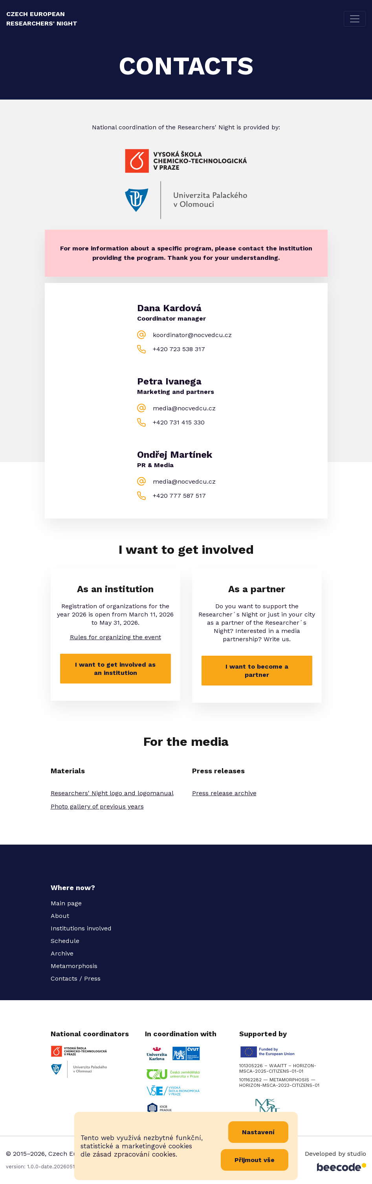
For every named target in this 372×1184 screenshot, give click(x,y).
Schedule (65, 941)
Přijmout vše (255, 1160)
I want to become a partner (256, 670)
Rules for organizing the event (115, 637)
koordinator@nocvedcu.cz (192, 335)
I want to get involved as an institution (115, 668)
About (60, 915)
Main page (66, 903)
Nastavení (258, 1132)
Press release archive (224, 793)
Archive (62, 953)
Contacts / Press (76, 978)
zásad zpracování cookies (134, 1154)
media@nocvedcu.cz (184, 408)
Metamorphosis (74, 966)
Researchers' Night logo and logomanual (112, 793)
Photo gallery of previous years (97, 806)
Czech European (41, 18)
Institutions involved (81, 928)
